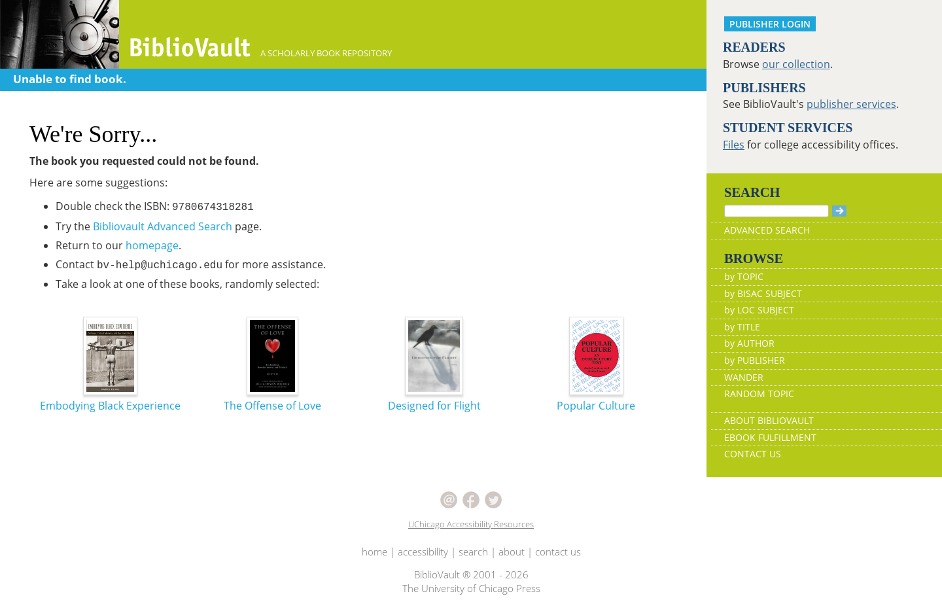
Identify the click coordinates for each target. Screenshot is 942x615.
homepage (152, 245)
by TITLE (742, 327)
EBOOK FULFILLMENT (770, 437)
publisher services (851, 104)
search (473, 551)
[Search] (776, 211)
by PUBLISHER (754, 360)
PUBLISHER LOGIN (770, 24)
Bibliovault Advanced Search (162, 226)
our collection (796, 64)
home (374, 551)
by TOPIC (743, 276)
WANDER (743, 377)
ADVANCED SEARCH (767, 230)
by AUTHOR (749, 343)
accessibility (423, 551)
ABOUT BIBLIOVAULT (769, 420)
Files (733, 144)
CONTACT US (752, 454)
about (511, 551)
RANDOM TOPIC (759, 393)
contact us (558, 551)
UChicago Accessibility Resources (471, 524)
